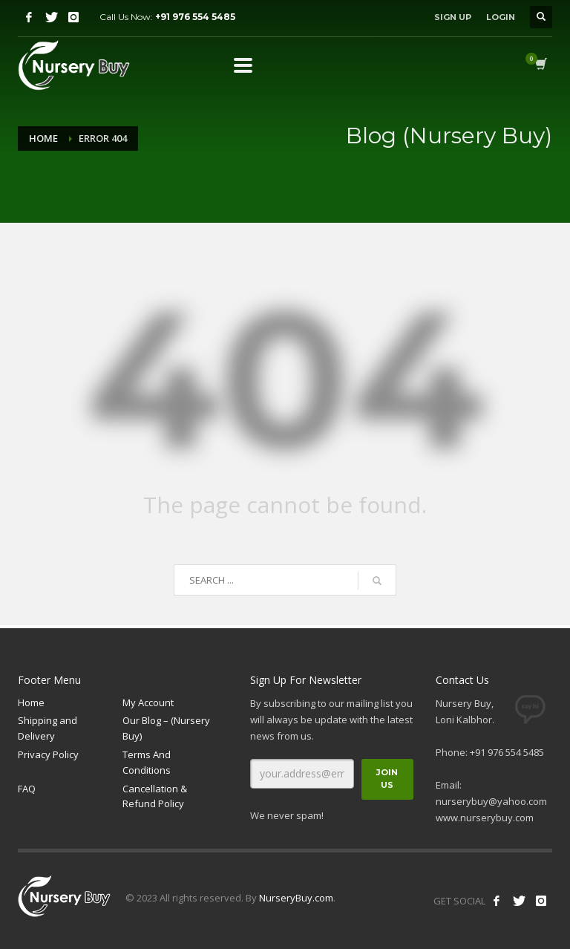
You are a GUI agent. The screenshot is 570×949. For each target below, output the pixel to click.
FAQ (27, 788)
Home (43, 138)
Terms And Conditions (146, 762)
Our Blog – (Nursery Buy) (166, 728)
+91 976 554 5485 (195, 16)
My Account (148, 702)
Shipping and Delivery (47, 728)
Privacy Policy (48, 754)
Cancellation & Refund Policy (154, 796)
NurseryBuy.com (296, 897)
